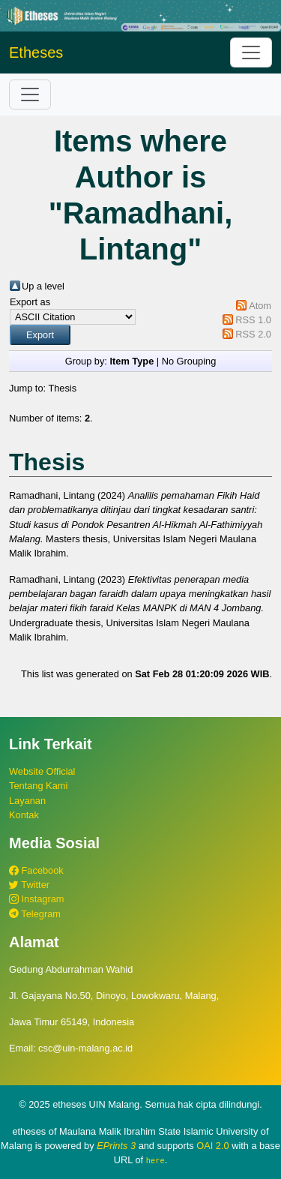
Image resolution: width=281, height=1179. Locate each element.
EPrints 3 (116, 1145)
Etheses (36, 52)
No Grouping (189, 361)
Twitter (29, 884)
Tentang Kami (38, 785)
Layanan (27, 800)
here (155, 1160)
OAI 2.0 (212, 1145)
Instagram (36, 898)
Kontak (24, 814)
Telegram (35, 914)
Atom (260, 305)
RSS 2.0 (253, 334)
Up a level (43, 286)
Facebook (36, 870)
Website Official (42, 771)
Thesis (62, 388)
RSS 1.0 (253, 320)
